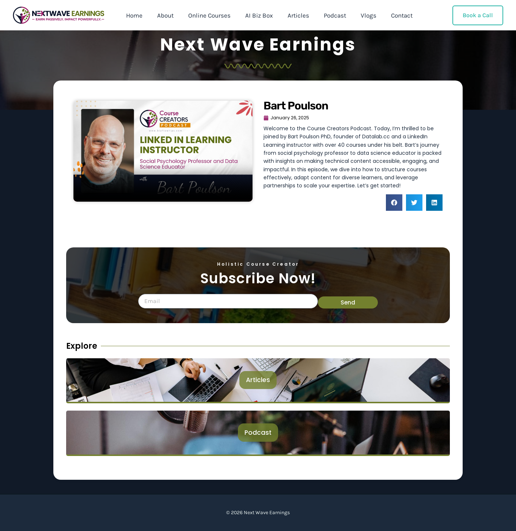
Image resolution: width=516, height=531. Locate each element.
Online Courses (204, 15)
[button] (394, 204)
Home (133, 15)
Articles (288, 15)
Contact (385, 15)
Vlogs (354, 15)
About (162, 15)
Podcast (323, 15)
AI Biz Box (251, 15)
